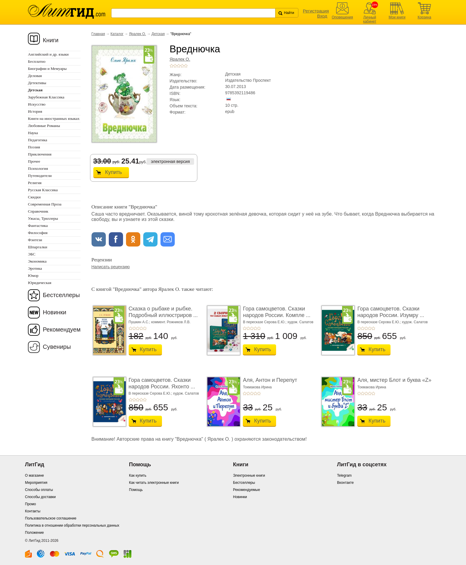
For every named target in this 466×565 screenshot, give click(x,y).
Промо (30, 504)
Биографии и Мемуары (47, 68)
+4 (182, 66)
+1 (171, 66)
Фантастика (38, 225)
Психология (38, 168)
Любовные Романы (44, 125)
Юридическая (39, 282)
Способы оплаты (39, 490)
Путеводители (40, 175)
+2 (175, 66)
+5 (186, 66)
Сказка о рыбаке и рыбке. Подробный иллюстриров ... (163, 312)
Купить (113, 172)
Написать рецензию (111, 266)
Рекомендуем (62, 329)
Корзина (424, 17)
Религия (35, 183)
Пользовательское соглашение (50, 518)
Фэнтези (35, 240)
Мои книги (397, 17)
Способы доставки (40, 497)
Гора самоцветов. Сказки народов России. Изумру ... (390, 312)
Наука (33, 133)
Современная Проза (45, 204)
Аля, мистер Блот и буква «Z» (394, 380)
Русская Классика (43, 190)
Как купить (138, 475)
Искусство (36, 104)
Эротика (35, 268)
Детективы (37, 83)
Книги (51, 40)
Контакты (32, 511)
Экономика (37, 261)
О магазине (34, 475)
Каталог (117, 34)
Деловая (35, 75)
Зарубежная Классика (46, 97)
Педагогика (37, 140)
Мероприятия (36, 483)
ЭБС (31, 254)
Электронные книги (249, 475)
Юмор (33, 275)
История (35, 111)
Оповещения (342, 17)
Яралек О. (137, 34)
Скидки (34, 197)
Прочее (34, 161)
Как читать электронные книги (154, 483)
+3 (178, 66)
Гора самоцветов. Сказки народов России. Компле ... (276, 312)
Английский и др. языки (48, 54)
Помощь (136, 490)
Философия (38, 232)
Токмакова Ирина (257, 387)
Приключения (39, 154)
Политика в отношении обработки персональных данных (72, 525)
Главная (98, 34)
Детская (158, 34)
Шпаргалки (37, 247)
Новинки (54, 312)
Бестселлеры (61, 295)
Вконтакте (345, 483)
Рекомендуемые (246, 490)
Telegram (344, 475)
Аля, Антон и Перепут (270, 380)
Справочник (38, 211)
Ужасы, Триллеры (43, 218)
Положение (34, 533)
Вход (322, 15)
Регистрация (316, 10)
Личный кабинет (369, 19)
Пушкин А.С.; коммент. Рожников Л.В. (160, 322)
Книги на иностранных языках (54, 118)
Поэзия (34, 147)
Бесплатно (36, 61)
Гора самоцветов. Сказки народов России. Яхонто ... (162, 383)
